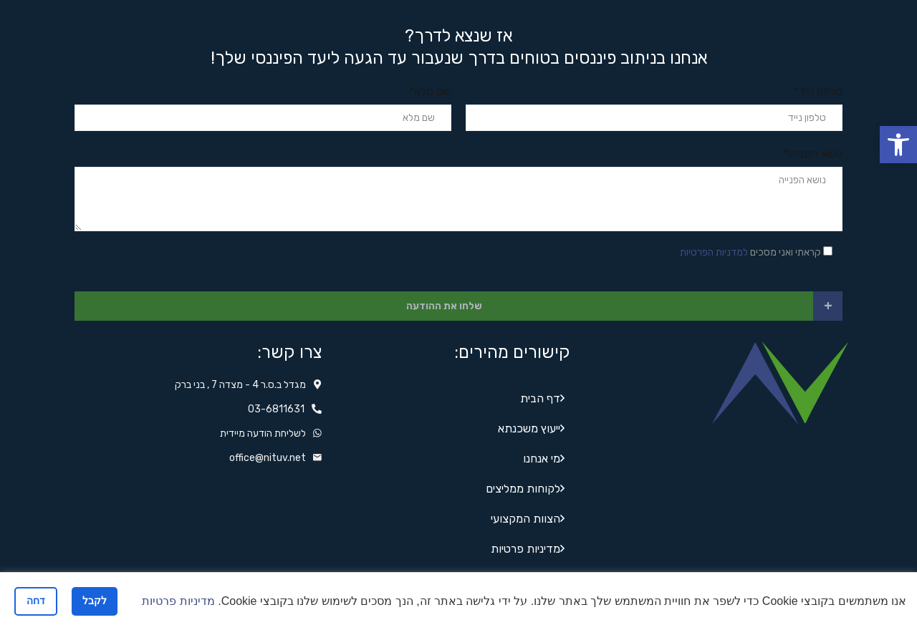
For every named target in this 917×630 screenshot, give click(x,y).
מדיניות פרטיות (178, 601)
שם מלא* (430, 91)
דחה (36, 600)
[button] (898, 144)
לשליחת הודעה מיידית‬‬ (263, 433)
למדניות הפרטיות (714, 252)
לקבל (94, 600)
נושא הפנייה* (812, 153)
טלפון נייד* (817, 91)
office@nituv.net (267, 458)
